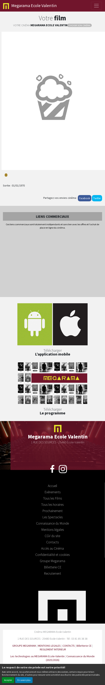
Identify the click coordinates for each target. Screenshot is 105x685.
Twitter (97, 198)
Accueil (52, 485)
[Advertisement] (52, 263)
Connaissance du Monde (52, 523)
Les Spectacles (52, 517)
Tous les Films (52, 498)
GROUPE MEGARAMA (24, 645)
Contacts (52, 542)
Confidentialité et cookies (52, 554)
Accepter (8, 680)
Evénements (52, 492)
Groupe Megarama (52, 560)
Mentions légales (52, 529)
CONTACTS (68, 645)
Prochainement (52, 510)
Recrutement (52, 573)
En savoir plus (23, 680)
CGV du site (52, 535)
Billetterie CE (52, 567)
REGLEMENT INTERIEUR (53, 649)
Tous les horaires (52, 504)
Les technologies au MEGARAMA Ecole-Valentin (37, 656)
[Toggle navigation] (96, 6)
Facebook (84, 198)
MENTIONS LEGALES (49, 645)
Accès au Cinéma (52, 548)
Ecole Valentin (30, 6)
